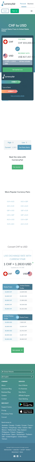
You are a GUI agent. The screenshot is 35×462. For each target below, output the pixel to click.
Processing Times (7, 414)
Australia (4, 425)
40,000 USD (8, 335)
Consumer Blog (6, 389)
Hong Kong (12, 428)
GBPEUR (24, 211)
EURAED (10, 224)
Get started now (17, 70)
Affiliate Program (24, 395)
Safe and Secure (15, 452)
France (30, 425)
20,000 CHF (8, 296)
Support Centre (6, 407)
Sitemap (21, 452)
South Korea (6, 434)
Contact (4, 399)
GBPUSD (10, 211)
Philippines (5, 432)
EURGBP (24, 220)
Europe (24, 425)
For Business (23, 389)
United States (22, 437)
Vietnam (4, 439)
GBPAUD (24, 215)
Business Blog (5, 392)
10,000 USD (8, 322)
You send (21, 39)
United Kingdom (11, 437)
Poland (12, 432)
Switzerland (20, 434)
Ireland (24, 428)
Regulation (28, 449)
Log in (5, 11)
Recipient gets (23, 53)
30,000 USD (8, 331)
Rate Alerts (22, 392)
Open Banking (23, 399)
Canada (11, 425)
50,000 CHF (8, 309)
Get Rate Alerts (24, 147)
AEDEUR (10, 206)
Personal (23, 4)
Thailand (28, 434)
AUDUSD (10, 220)
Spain (13, 434)
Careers (4, 395)
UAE (3, 437)
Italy (29, 428)
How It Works (23, 385)
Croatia (17, 425)
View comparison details (17, 96)
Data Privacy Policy (8, 449)
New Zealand (21, 430)
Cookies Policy (16, 449)
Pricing (3, 410)
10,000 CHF (8, 292)
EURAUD (10, 202)
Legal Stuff (22, 449)
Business (31, 4)
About (3, 385)
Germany (5, 428)
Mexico (4, 430)
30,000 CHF (8, 300)
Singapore (20, 432)
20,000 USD (8, 326)
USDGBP (10, 215)
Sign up (14, 11)
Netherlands (12, 430)
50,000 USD (8, 339)
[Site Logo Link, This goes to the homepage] (8, 4)
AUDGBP (24, 202)
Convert (4, 417)
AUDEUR (24, 224)
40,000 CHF (8, 304)
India (19, 428)
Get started (17, 167)
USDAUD (24, 206)
